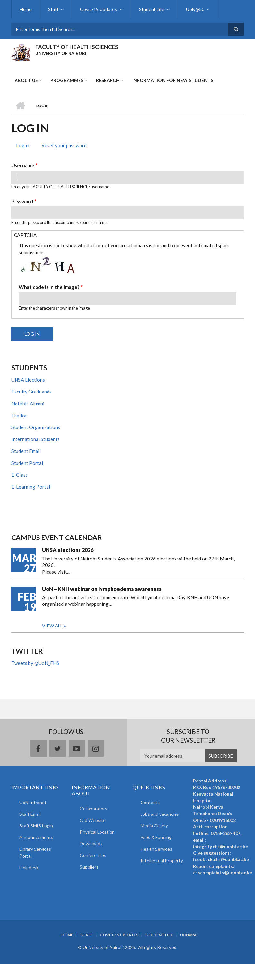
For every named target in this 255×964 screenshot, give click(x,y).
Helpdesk (28, 867)
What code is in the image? (49, 287)
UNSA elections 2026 (67, 550)
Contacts (150, 802)
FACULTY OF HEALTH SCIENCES (76, 46)
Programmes (66, 80)
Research (108, 80)
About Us (26, 80)
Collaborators (93, 808)
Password (22, 201)
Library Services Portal (35, 852)
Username (22, 165)
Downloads (91, 843)
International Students (35, 439)
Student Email (26, 451)
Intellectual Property (162, 860)
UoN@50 (195, 9)
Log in (25, 146)
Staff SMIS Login (36, 825)
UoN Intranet (33, 802)
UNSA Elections (28, 379)
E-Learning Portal (30, 487)
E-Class (19, 475)
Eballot (19, 415)
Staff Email (30, 814)
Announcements (36, 837)
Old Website (93, 820)
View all (52, 625)
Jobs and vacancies (160, 814)
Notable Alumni (27, 403)
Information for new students (172, 80)
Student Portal (27, 463)
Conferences (93, 855)
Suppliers (89, 867)
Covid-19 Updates (98, 9)
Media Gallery (154, 825)
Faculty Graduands (31, 391)
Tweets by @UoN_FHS (35, 663)
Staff (53, 9)
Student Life (151, 9)
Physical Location (97, 832)
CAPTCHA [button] (25, 235)
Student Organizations (35, 427)
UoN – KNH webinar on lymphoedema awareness (102, 589)
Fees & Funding (156, 837)
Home (26, 9)
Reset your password (64, 145)
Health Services (156, 849)
